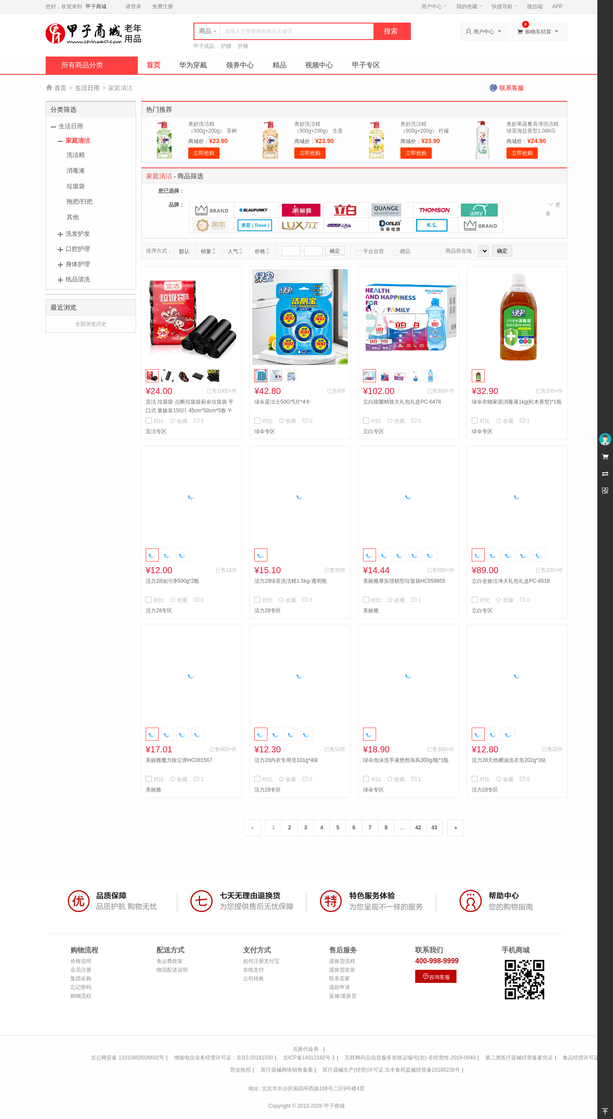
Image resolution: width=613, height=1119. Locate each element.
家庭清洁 (78, 140)
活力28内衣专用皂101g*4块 (286, 760)
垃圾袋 (76, 186)
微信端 (535, 6)
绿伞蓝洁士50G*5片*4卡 (282, 402)
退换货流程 (342, 961)
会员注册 (80, 970)
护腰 (226, 46)
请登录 (133, 6)
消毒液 (76, 170)
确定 (335, 251)
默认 (184, 251)
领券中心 (240, 65)
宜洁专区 (156, 431)
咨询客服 (436, 976)
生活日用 (87, 87)
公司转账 (253, 978)
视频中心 (319, 65)
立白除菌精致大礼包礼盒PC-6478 (402, 402)
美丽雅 (371, 611)
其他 (73, 217)
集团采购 (80, 978)
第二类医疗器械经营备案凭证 (519, 1058)
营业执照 (240, 1070)
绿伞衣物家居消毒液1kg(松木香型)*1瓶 (517, 402)
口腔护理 (78, 248)
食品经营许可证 (581, 1058)
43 (434, 828)
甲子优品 (203, 46)
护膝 (243, 46)
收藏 (178, 421)
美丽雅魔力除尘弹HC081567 (179, 760)
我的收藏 (469, 6)
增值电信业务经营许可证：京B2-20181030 (223, 1058)
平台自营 (370, 251)
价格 (260, 251)
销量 (206, 251)
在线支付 (253, 970)
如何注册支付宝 (261, 961)
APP (557, 6)
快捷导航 (504, 6)
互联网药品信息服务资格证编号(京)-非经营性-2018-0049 (410, 1058)
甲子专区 (366, 65)
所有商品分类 (82, 65)
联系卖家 (339, 978)
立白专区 (373, 431)
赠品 (401, 251)
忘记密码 (80, 987)
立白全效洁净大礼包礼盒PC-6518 (511, 581)
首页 (153, 65)
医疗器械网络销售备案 (287, 1070)
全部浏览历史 (91, 324)
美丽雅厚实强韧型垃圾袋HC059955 (404, 581)
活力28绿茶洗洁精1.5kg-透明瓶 (290, 581)
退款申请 (339, 987)
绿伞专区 (264, 431)
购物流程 (80, 996)
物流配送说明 (172, 970)
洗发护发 (78, 233)
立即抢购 (203, 153)
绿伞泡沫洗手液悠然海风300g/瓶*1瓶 (406, 760)
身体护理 (78, 264)
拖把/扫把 (80, 201)
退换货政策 (342, 970)
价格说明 (80, 961)
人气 (233, 251)
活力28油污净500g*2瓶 (172, 581)
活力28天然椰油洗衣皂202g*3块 (509, 760)
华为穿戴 (193, 65)
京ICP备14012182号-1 (309, 1058)
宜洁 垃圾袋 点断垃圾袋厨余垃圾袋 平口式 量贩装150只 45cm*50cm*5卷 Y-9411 (189, 410)
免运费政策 (170, 961)
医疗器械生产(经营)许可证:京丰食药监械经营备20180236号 (391, 1070)
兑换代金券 (306, 1049)
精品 (280, 65)
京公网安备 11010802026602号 (127, 1058)
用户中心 (434, 6)
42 (418, 828)
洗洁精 (76, 154)
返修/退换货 (342, 996)
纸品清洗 (78, 279)
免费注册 (162, 6)
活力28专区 (159, 611)
